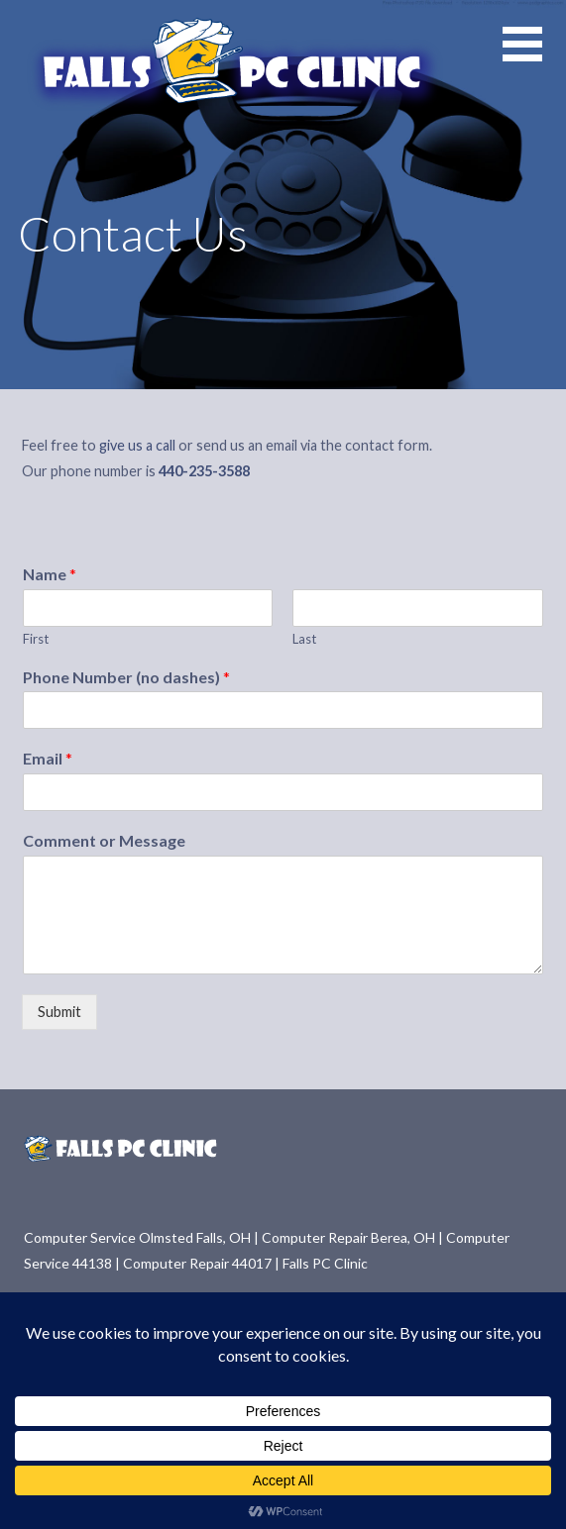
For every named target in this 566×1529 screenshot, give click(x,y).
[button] (534, 56)
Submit (59, 1011)
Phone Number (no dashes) (126, 676)
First (36, 639)
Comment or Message (104, 840)
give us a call (137, 445)
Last (304, 639)
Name (49, 573)
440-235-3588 (204, 470)
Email (47, 758)
